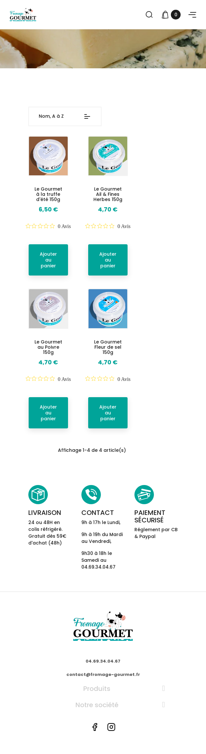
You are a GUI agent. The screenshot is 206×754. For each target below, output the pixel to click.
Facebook (94, 727)
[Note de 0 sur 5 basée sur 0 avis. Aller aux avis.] (48, 226)
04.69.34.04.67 (103, 661)
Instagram (111, 727)
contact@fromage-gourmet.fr (103, 674)
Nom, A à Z (65, 116)
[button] (192, 15)
